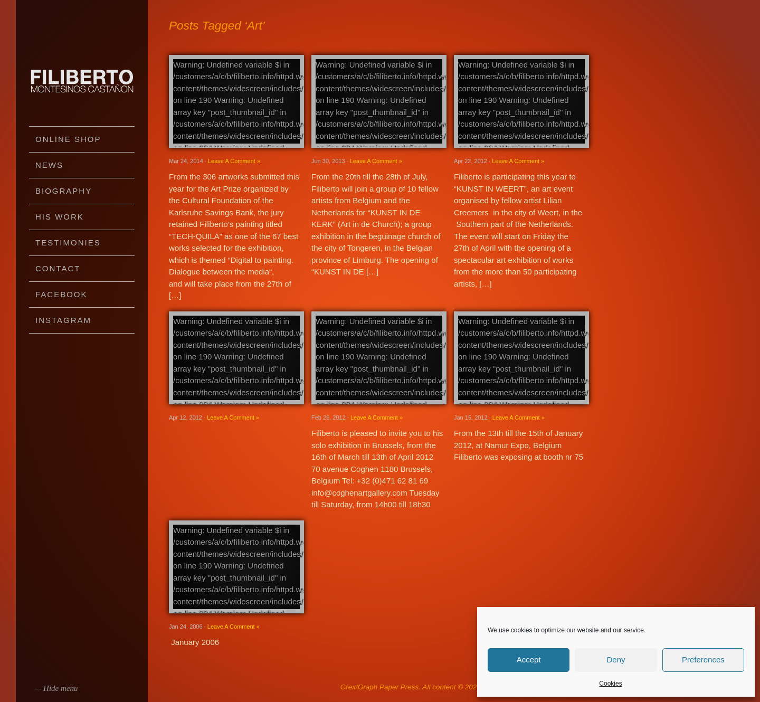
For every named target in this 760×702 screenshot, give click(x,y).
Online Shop (68, 139)
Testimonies (68, 242)
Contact (57, 268)
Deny (615, 659)
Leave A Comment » (234, 161)
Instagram (63, 320)
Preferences (703, 659)
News (49, 164)
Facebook (61, 294)
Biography (63, 190)
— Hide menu (56, 688)
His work (59, 216)
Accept (529, 659)
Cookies (610, 683)
